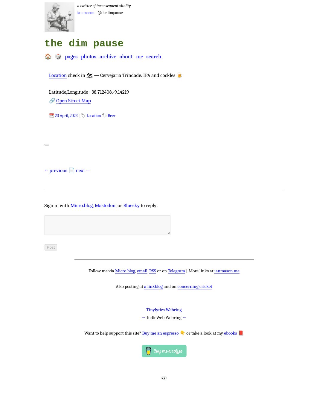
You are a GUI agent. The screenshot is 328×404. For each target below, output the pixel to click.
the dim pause (84, 43)
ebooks (230, 336)
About (126, 56)
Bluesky (131, 205)
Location (58, 75)
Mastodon (105, 205)
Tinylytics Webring (164, 313)
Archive (108, 56)
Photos (88, 56)
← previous (56, 170)
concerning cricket (195, 290)
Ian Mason (86, 12)
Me (139, 56)
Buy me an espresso (160, 336)
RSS (152, 274)
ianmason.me (226, 274)
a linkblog (153, 290)
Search (154, 56)
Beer (111, 115)
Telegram (176, 274)
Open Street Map (73, 101)
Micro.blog (82, 205)
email (142, 274)
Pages (71, 56)
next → (83, 170)
